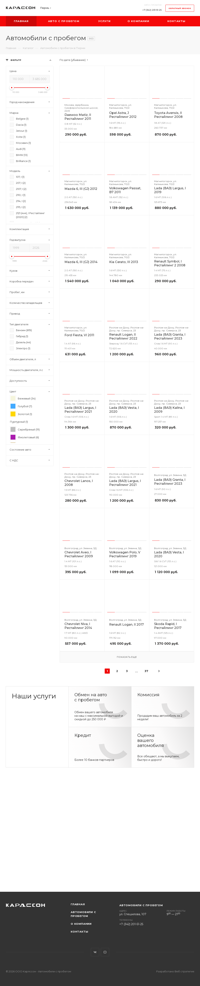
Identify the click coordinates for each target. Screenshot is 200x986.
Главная (78, 904)
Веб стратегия (184, 971)
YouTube (105, 952)
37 (146, 671)
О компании (81, 923)
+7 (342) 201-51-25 (152, 10)
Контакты (79, 931)
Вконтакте (95, 952)
